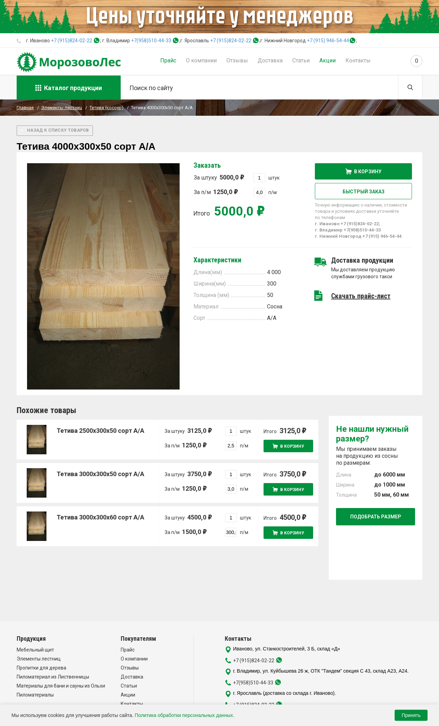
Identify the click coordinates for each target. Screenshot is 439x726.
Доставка (270, 60)
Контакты (358, 60)
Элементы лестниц (39, 659)
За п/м (216, 191)
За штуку (219, 177)
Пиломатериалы (35, 695)
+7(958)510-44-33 (151, 40)
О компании (201, 60)
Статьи (301, 60)
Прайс (168, 60)
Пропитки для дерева (41, 668)
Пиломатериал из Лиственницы (53, 677)
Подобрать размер (375, 516)
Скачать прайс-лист (360, 296)
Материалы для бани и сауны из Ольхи (61, 686)
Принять (411, 715)
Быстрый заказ (364, 191)
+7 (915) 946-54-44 (328, 40)
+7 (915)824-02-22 (71, 40)
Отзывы (237, 60)
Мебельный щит (35, 650)
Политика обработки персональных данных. (184, 715)
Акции (327, 60)
